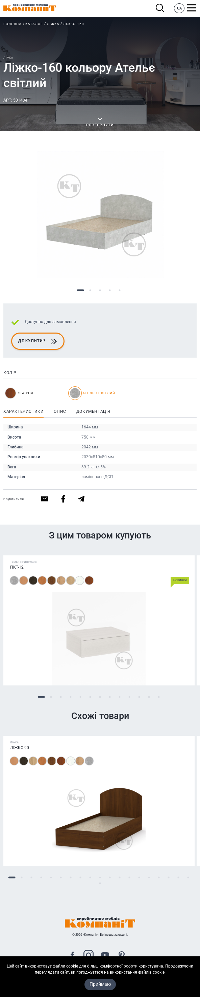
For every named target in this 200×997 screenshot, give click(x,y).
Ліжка (53, 24)
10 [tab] (129, 697)
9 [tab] (120, 697)
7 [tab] (100, 697)
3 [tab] (100, 290)
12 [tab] (149, 697)
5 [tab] (120, 290)
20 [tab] (100, 883)
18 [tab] (178, 877)
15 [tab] (149, 877)
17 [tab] (169, 877)
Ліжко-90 (19, 747)
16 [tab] (159, 877)
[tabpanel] (100, 214)
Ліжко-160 (73, 24)
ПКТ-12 (17, 567)
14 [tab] (139, 877)
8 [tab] (110, 697)
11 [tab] (139, 697)
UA (179, 8)
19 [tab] (188, 877)
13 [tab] (159, 697)
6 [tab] (90, 697)
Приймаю (100, 991)
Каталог (34, 24)
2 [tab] (90, 290)
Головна (12, 24)
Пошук (160, 8)
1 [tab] (80, 290)
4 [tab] (110, 290)
